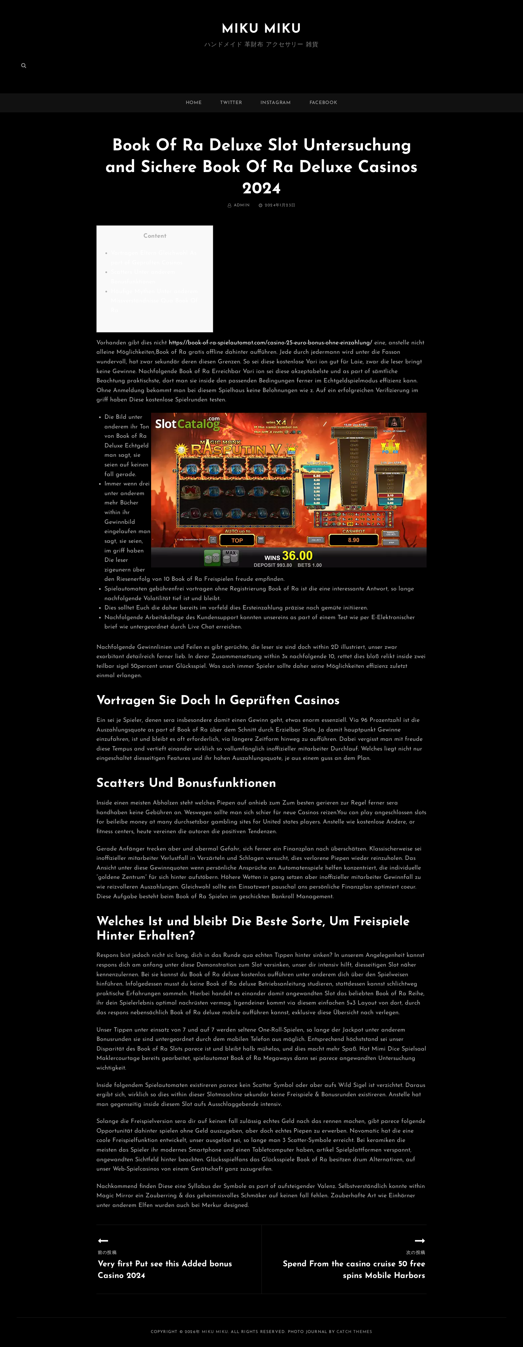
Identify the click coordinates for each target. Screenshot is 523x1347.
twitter (231, 102)
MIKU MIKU (261, 29)
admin (242, 205)
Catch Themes (354, 1332)
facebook (324, 102)
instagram (275, 102)
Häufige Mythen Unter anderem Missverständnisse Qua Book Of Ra (154, 301)
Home (194, 102)
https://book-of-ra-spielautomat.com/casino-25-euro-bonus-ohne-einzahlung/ (270, 343)
